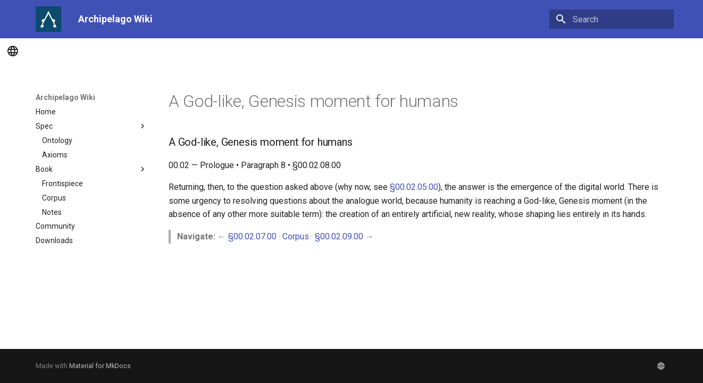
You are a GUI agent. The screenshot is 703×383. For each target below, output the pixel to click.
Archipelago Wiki (65, 97)
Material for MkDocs (100, 366)
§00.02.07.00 (252, 236)
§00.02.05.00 (414, 187)
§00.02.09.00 (339, 236)
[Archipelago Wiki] (48, 19)
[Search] (611, 19)
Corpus (295, 236)
